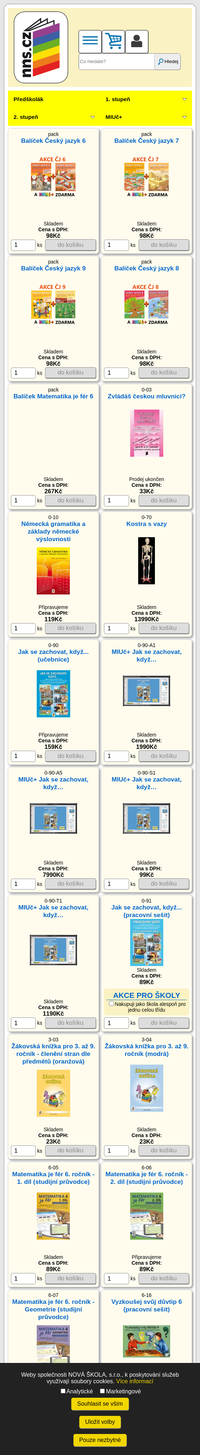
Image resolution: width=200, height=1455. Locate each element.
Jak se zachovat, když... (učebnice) (53, 655)
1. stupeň (117, 99)
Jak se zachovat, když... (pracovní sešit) (146, 911)
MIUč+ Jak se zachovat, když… (146, 655)
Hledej (167, 61)
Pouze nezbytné (100, 1440)
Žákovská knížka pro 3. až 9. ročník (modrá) (146, 1049)
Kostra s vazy (147, 523)
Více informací (134, 1381)
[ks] (23, 245)
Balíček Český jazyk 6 (53, 140)
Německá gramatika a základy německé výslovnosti (53, 531)
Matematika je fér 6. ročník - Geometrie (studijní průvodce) (53, 1309)
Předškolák (28, 99)
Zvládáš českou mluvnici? (146, 396)
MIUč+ (113, 117)
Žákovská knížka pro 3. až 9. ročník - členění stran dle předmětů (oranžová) (53, 1053)
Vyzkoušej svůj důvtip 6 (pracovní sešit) (146, 1305)
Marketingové (120, 1391)
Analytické (77, 1391)
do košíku (71, 244)
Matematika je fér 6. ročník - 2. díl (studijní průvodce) (146, 1177)
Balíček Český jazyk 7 (146, 140)
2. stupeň (25, 117)
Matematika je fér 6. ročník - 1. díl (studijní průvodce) (53, 1177)
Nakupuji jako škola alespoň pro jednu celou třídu (147, 1007)
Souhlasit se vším (100, 1404)
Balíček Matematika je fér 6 (53, 396)
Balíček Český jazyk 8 (146, 268)
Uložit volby (100, 1422)
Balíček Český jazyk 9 (53, 268)
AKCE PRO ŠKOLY (146, 995)
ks (26, 245)
